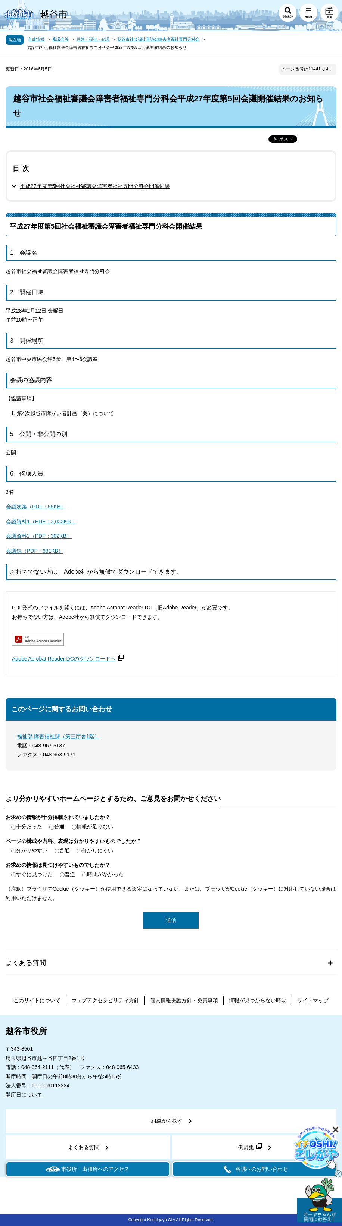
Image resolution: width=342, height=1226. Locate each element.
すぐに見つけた (34, 874)
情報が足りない (95, 827)
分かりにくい (97, 850)
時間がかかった (105, 874)
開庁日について (24, 1095)
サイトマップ (313, 1000)
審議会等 (60, 39)
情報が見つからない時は (257, 1000)
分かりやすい (31, 850)
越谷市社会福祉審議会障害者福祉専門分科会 (158, 39)
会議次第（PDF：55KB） (36, 506)
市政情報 (36, 39)
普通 (59, 827)
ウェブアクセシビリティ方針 (105, 1000)
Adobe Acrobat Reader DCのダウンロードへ (68, 659)
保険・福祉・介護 (93, 39)
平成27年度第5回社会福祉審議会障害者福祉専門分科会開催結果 (95, 186)
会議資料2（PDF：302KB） (39, 536)
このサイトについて (36, 1000)
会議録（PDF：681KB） (34, 551)
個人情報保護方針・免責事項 (184, 1000)
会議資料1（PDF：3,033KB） (41, 521)
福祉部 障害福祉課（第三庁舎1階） (58, 736)
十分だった (29, 827)
